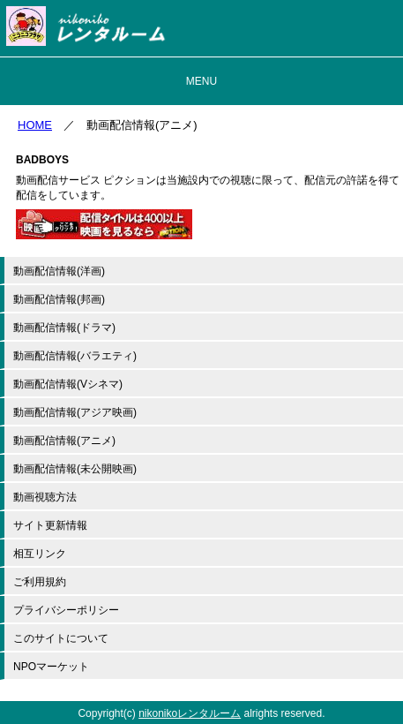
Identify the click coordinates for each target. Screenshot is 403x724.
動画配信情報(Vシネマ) (68, 384)
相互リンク (39, 553)
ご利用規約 (39, 582)
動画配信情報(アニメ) (64, 440)
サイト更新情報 (50, 525)
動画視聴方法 (45, 497)
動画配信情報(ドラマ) (64, 327)
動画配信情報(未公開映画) (75, 469)
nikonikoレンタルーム (189, 713)
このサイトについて (60, 638)
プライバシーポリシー (66, 610)
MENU (201, 81)
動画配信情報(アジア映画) (75, 412)
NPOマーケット (51, 666)
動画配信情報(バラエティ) (75, 356)
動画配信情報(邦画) (59, 299)
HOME (35, 125)
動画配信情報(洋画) (59, 271)
